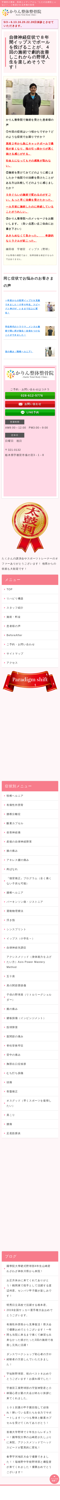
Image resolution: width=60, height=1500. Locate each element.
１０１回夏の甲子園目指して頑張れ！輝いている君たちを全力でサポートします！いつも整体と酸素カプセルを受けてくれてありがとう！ (29, 1415)
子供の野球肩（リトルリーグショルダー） (29, 997)
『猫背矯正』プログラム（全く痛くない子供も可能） (29, 881)
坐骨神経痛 (14, 832)
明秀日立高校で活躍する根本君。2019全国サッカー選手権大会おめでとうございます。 (30, 1310)
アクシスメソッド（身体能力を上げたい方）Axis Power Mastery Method (29, 961)
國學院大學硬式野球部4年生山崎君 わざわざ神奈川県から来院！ (30, 1269)
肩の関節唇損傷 (16, 985)
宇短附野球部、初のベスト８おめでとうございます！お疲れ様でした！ (29, 1376)
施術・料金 (14, 617)
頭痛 (12, 1082)
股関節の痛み (16, 1036)
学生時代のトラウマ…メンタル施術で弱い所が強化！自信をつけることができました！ (22, 330)
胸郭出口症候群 (16, 1064)
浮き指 (11, 920)
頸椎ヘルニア (15, 795)
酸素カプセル (15, 823)
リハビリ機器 (15, 598)
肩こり (11, 1115)
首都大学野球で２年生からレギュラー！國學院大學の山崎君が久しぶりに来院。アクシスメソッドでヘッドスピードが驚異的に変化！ (29, 1440)
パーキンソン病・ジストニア (25, 901)
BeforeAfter (14, 635)
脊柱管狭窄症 (15, 1045)
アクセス (12, 662)
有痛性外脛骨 (15, 805)
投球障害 (12, 1027)
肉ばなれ (12, 869)
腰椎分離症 (14, 814)
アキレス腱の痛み (18, 860)
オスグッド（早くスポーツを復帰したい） (29, 1103)
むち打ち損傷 (15, 1073)
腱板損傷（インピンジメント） (26, 1018)
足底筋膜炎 (14, 1133)
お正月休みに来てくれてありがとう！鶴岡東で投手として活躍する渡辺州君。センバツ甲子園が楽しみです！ (29, 1288)
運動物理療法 (15, 911)
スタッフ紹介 (15, 607)
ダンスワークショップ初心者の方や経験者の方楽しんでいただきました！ (29, 1359)
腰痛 (9, 1124)
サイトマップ (15, 653)
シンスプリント (16, 929)
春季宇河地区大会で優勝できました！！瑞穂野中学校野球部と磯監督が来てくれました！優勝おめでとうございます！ (29, 1464)
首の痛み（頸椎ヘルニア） (19, 351)
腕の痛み (12, 1009)
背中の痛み (14, 1054)
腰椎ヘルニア (15, 892)
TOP (9, 589)
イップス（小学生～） (21, 938)
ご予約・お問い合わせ (21, 644)
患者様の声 (14, 626)
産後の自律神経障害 (19, 841)
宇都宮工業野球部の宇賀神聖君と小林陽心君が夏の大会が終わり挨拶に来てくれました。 (29, 1393)
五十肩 (11, 976)
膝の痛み (12, 850)
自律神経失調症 (16, 947)
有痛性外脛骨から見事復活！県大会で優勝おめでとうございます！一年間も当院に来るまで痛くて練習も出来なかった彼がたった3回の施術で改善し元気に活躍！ (30, 1334)
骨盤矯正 (12, 1091)
